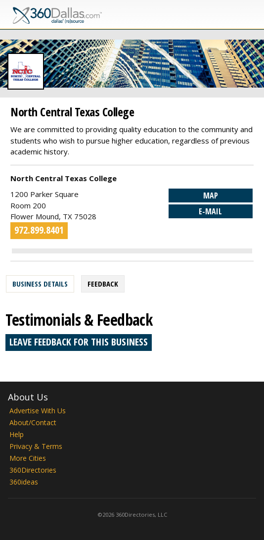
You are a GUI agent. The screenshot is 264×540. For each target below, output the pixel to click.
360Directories (32, 470)
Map (210, 195)
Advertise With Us (37, 410)
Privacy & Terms (35, 446)
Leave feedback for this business (78, 341)
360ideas (23, 482)
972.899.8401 (39, 230)
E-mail (210, 211)
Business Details (40, 284)
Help (16, 434)
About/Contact (32, 422)
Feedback (103, 284)
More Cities (27, 458)
